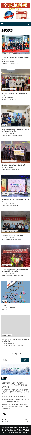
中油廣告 (4, 305)
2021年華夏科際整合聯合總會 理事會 (13, 235)
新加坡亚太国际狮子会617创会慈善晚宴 (13, 165)
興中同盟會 (4, 193)
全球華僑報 (12, 307)
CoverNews (15, 432)
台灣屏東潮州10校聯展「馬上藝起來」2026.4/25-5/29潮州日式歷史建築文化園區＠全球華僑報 (15, 385)
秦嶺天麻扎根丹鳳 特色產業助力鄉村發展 (14, 396)
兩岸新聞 (4, 53)
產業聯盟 (15, 53)
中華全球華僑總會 (6, 89)
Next (21, 353)
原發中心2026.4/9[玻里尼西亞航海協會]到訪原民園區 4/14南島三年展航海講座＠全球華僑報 (15, 392)
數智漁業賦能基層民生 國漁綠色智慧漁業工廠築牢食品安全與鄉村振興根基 (15, 400)
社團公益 (9, 53)
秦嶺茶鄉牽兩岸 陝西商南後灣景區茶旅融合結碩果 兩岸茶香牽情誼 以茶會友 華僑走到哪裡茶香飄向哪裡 (15, 406)
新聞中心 (12, 61)
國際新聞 (4, 161)
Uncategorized (5, 195)
